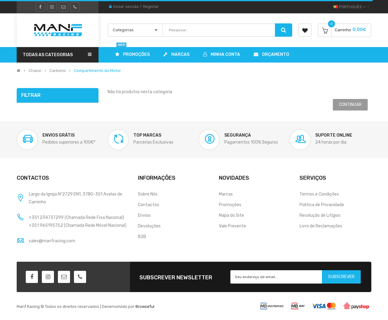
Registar (151, 6)
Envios (144, 215)
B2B (142, 236)
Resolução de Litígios (319, 215)
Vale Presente (232, 226)
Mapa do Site (231, 215)
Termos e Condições (319, 194)
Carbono (57, 71)
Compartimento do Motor (97, 71)
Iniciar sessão (126, 6)
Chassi (34, 71)
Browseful (144, 306)
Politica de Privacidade (321, 204)
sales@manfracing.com (52, 240)
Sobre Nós (148, 194)
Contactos (148, 204)
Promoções (230, 204)
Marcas (226, 194)
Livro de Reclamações (320, 226)
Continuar (350, 104)
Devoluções (149, 226)
